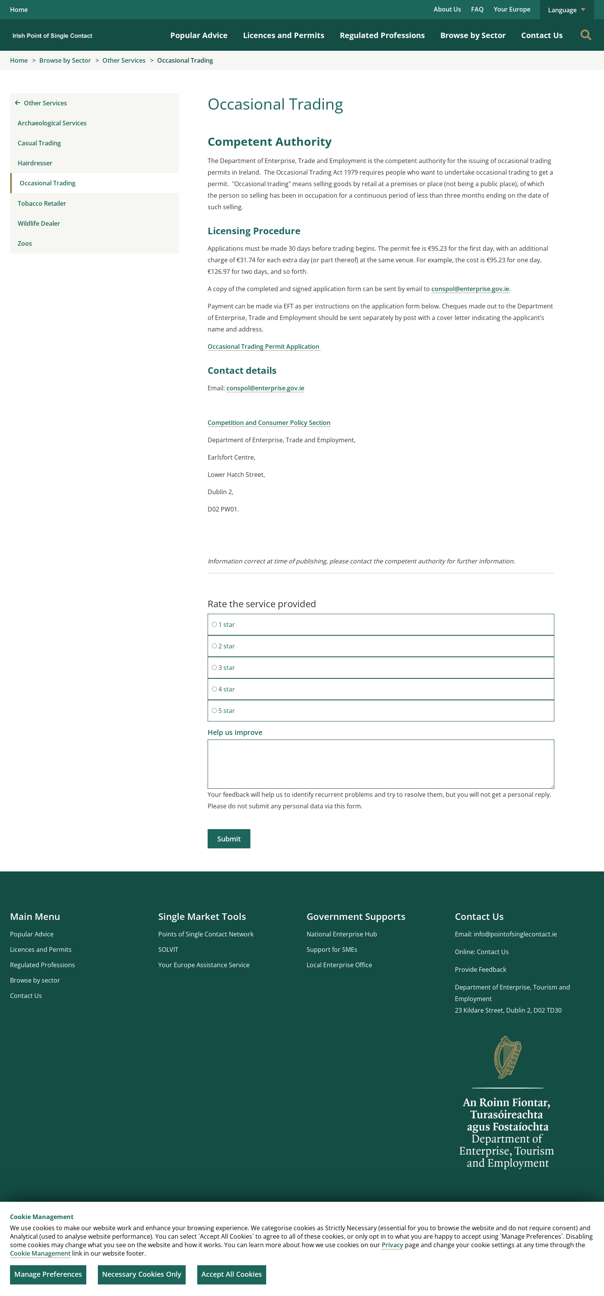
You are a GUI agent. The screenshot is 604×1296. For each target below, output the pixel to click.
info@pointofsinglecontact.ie (515, 934)
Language (567, 10)
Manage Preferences (48, 1274)
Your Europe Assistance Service (204, 965)
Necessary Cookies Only (141, 1274)
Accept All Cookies (231, 1274)
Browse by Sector (473, 35)
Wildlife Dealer (39, 223)
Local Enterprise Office (339, 965)
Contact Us (542, 35)
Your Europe (512, 9)
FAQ (477, 9)
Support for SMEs (332, 949)
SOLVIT (168, 949)
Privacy (392, 1245)
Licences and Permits (283, 35)
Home (19, 9)
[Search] (586, 35)
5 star (223, 710)
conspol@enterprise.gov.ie (470, 289)
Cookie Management (40, 1253)
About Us (447, 9)
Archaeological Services (52, 123)
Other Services (41, 103)
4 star (223, 689)
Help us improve (235, 732)
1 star (223, 624)
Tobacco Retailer (42, 203)
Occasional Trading (48, 183)
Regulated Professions (382, 35)
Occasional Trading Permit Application (264, 346)
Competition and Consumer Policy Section (269, 422)
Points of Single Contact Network (205, 934)
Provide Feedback (480, 969)
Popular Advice (199, 35)
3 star (223, 667)
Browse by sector (35, 980)
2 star (223, 646)
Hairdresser (35, 163)
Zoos (25, 243)
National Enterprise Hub (342, 934)
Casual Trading (39, 143)
